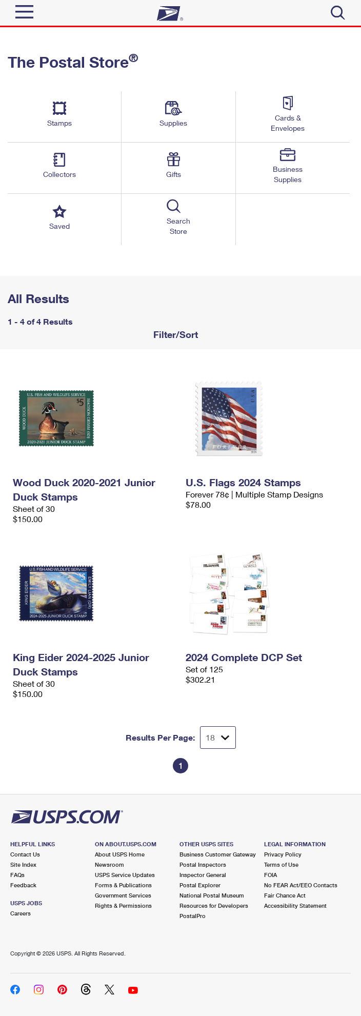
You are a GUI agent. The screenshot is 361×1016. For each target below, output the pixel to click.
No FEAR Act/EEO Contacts (300, 885)
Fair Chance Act (285, 895)
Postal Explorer (199, 885)
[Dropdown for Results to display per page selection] (218, 737)
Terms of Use (281, 864)
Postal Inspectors (202, 864)
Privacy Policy (283, 854)
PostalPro (192, 915)
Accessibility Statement (295, 905)
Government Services (123, 895)
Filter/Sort (174, 334)
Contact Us (25, 854)
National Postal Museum (211, 895)
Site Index (23, 864)
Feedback (23, 885)
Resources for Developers (213, 905)
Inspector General (202, 874)
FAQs (17, 874)
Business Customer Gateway (217, 854)
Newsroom (109, 864)
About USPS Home (120, 854)
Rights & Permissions (123, 905)
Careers (20, 913)
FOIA (270, 874)
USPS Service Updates (125, 874)
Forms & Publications (123, 885)
